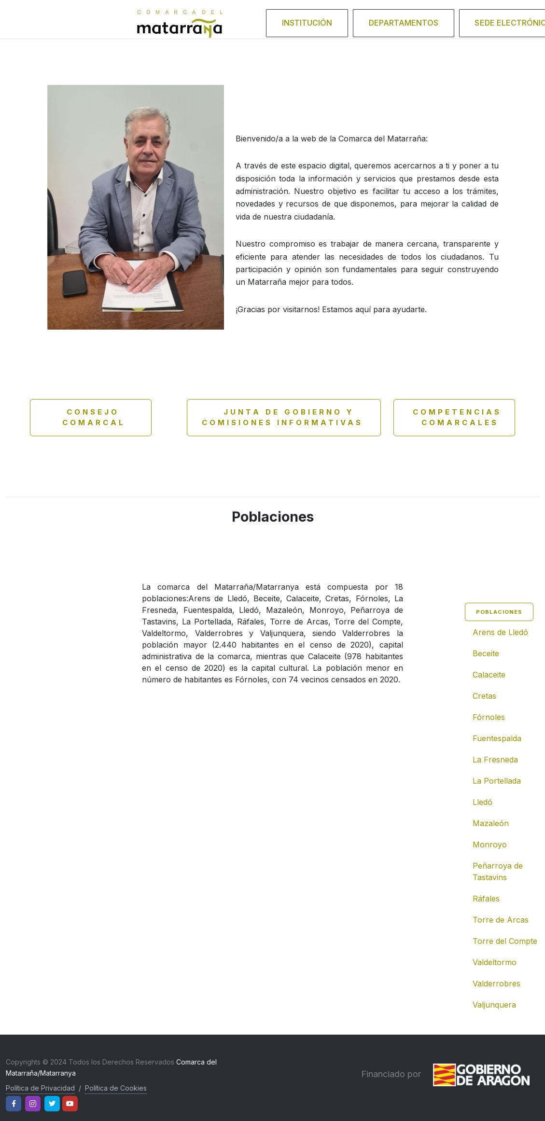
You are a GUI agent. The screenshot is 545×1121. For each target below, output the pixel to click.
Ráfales (486, 898)
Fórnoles (489, 717)
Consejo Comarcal (85, 417)
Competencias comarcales (455, 417)
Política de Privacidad (40, 1088)
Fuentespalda (497, 738)
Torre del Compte (505, 941)
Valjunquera (494, 1005)
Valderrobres (496, 983)
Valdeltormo (495, 962)
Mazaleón (491, 823)
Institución (334, 18)
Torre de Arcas (501, 920)
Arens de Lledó (500, 632)
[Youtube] (70, 1103)
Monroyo (490, 844)
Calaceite (489, 674)
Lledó (482, 802)
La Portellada (497, 781)
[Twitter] (52, 1103)
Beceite (486, 653)
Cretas (484, 696)
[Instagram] (33, 1103)
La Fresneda (495, 759)
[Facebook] (13, 1103)
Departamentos (414, 18)
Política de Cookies (116, 1088)
